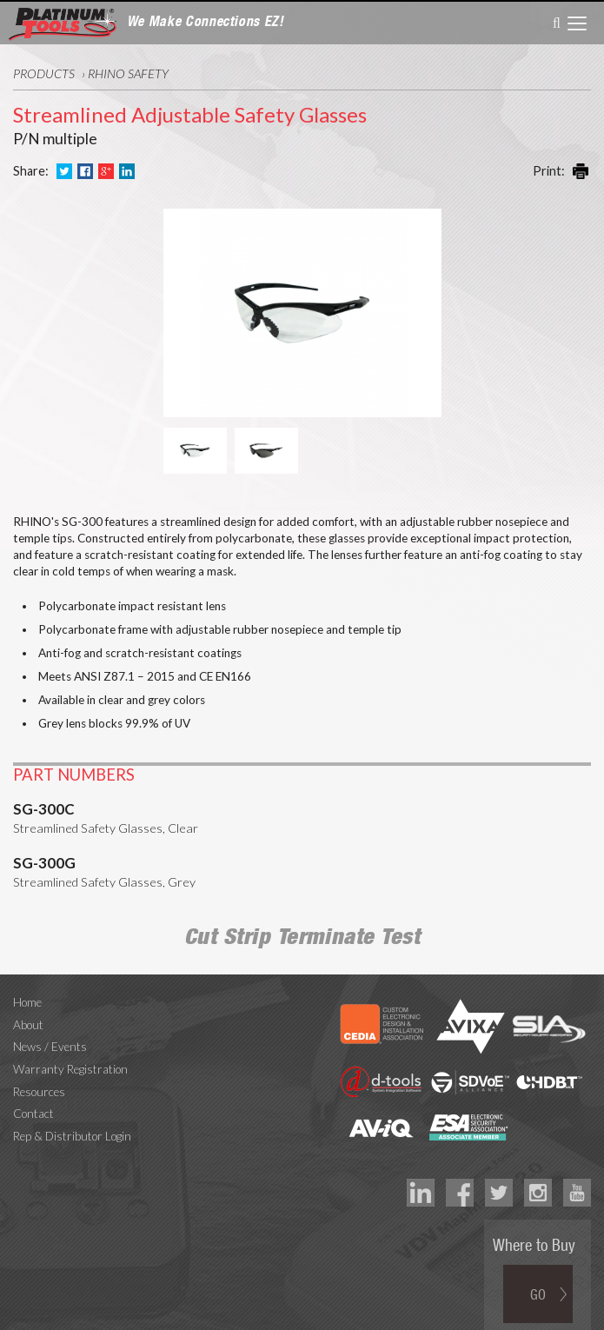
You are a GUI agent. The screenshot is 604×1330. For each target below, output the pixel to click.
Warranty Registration (70, 1054)
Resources (39, 1076)
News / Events (50, 1032)
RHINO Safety (128, 73)
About (28, 1009)
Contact (33, 1099)
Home (27, 987)
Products (44, 73)
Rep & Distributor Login (72, 1120)
